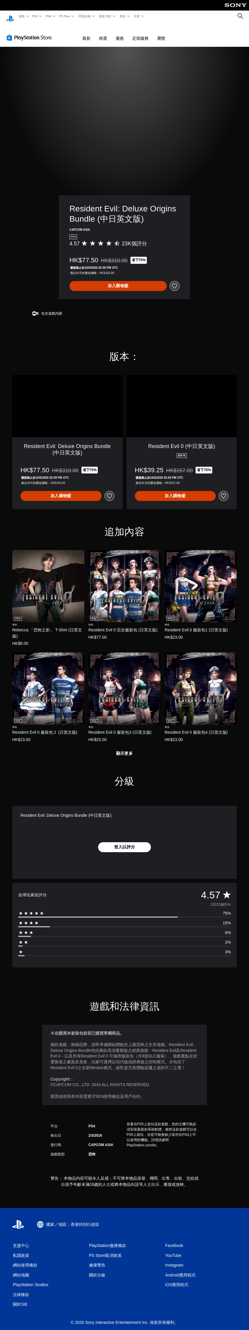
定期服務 (140, 32)
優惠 (120, 32)
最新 (86, 32)
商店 (122, 16)
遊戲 (21, 16)
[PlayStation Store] (30, 32)
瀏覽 (161, 32)
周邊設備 (84, 16)
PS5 (35, 16)
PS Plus (64, 16)
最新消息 (105, 16)
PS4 (48, 16)
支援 (136, 16)
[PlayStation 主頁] (10, 16)
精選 (103, 32)
